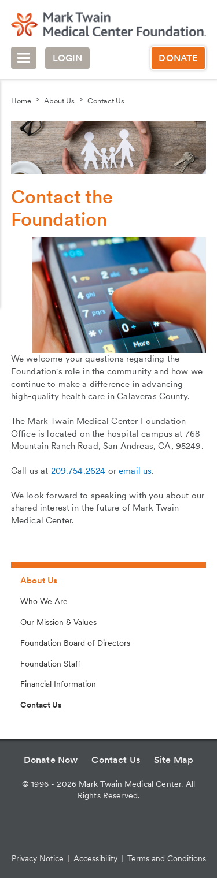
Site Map (173, 759)
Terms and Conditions (166, 858)
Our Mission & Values (58, 622)
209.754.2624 (78, 471)
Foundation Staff (50, 663)
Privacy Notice (38, 858)
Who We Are (44, 601)
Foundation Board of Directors (75, 643)
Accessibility (95, 858)
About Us (59, 100)
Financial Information (58, 684)
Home (21, 100)
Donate (178, 58)
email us (135, 471)
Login (68, 58)
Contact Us (105, 100)
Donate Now (51, 759)
